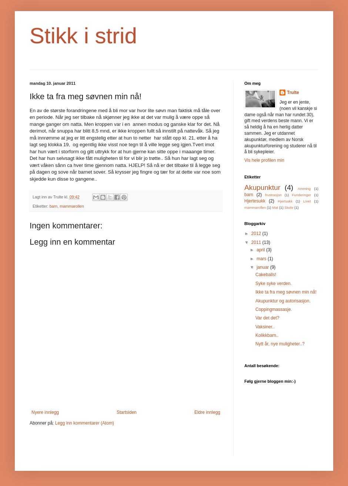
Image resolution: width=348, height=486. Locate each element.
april (261, 249)
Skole (288, 207)
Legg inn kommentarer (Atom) (84, 423)
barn (54, 206)
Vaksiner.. (265, 326)
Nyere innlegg (45, 412)
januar (263, 267)
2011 (256, 242)
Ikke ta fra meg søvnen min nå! (286, 292)
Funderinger (301, 195)
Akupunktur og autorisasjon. (283, 301)
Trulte (293, 92)
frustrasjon (273, 195)
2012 (256, 233)
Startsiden (127, 412)
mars (262, 258)
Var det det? (267, 318)
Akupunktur (262, 187)
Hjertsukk (285, 201)
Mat (275, 207)
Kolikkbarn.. (267, 335)
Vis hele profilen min (264, 160)
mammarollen (72, 206)
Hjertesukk (254, 201)
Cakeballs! (265, 274)
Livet (307, 201)
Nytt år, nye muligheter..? (280, 343)
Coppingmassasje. (273, 309)
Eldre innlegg (207, 412)
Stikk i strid (83, 35)
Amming (304, 189)
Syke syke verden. (273, 283)
